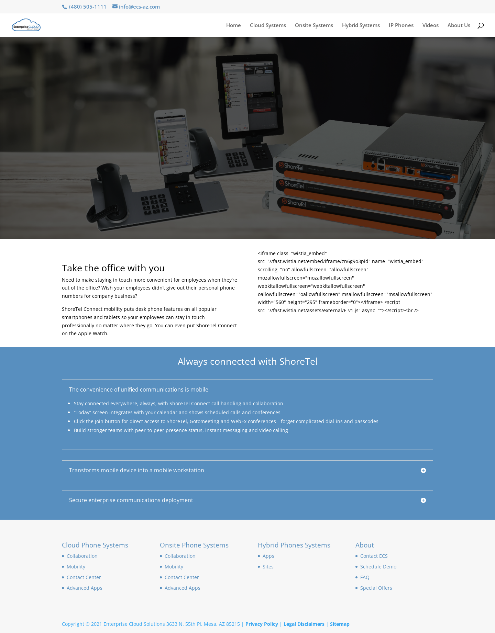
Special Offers (376, 588)
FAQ (365, 577)
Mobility (76, 566)
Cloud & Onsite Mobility (162, 88)
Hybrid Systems (361, 26)
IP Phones (401, 26)
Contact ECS (374, 556)
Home (233, 26)
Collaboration (82, 556)
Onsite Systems (314, 26)
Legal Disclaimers (304, 624)
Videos (430, 26)
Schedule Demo (378, 566)
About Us (459, 26)
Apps (268, 556)
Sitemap (340, 624)
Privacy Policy (261, 624)
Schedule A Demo (103, 124)
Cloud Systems (268, 26)
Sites (268, 566)
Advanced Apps (84, 588)
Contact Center (84, 577)
